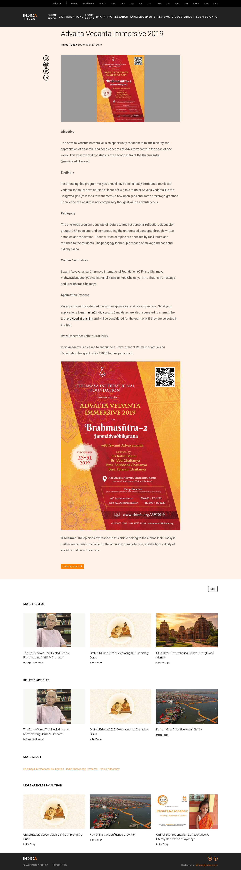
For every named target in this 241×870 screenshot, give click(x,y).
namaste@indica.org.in (206, 865)
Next (212, 588)
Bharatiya (120, 13)
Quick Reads (64, 13)
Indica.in (57, 3)
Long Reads (104, 13)
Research (134, 13)
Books (102, 3)
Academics (88, 3)
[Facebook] (46, 65)
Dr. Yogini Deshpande (33, 663)
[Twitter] (46, 71)
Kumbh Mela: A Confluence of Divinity (180, 729)
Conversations (84, 13)
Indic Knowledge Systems (81, 769)
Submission (206, 13)
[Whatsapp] (46, 58)
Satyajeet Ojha (163, 663)
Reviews (171, 13)
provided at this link (80, 318)
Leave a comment (72, 566)
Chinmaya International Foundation (43, 769)
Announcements (153, 13)
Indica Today (96, 663)
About (193, 13)
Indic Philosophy (110, 769)
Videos (182, 13)
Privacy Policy (60, 865)
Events (74, 3)
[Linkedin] (46, 77)
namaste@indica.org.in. (97, 312)
